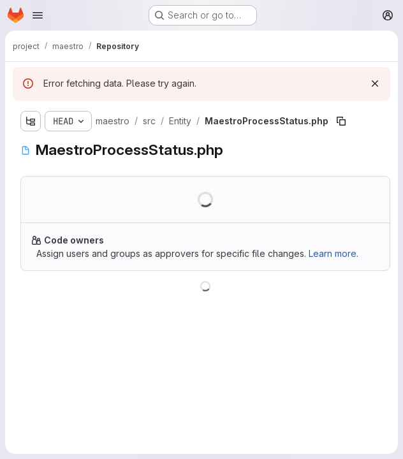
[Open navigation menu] (37, 15)
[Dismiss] (375, 83)
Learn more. (333, 253)
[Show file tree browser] (30, 121)
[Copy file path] (341, 121)
